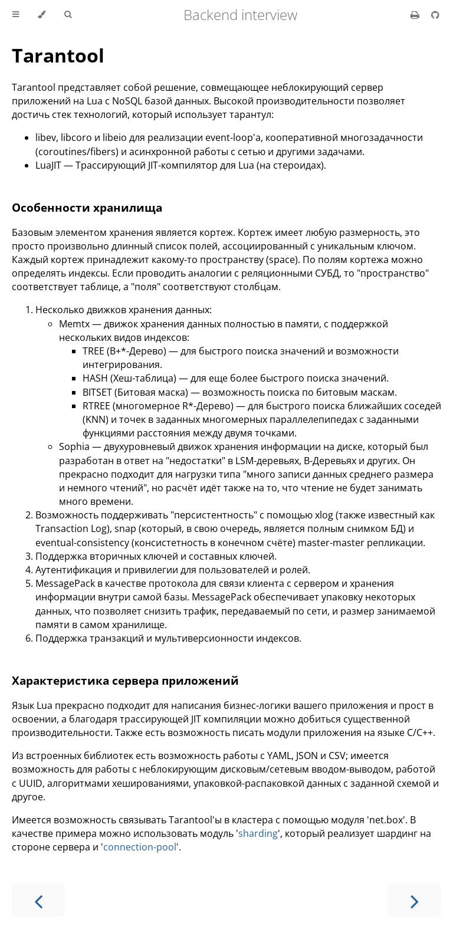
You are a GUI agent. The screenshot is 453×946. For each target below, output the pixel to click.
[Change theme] (41, 14)
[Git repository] (435, 14)
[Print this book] (416, 14)
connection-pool (139, 846)
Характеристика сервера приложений (125, 680)
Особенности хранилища (87, 207)
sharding (258, 833)
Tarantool (58, 55)
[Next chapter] (414, 900)
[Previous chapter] (38, 900)
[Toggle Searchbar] (68, 14)
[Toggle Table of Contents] (15, 14)
